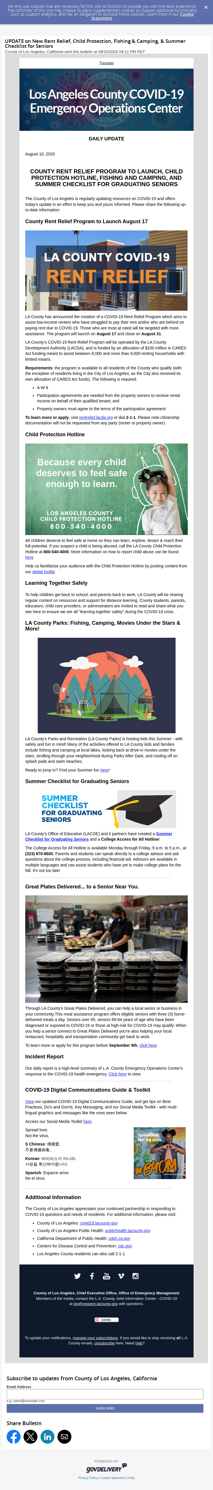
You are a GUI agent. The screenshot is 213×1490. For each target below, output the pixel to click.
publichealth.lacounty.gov (127, 1230)
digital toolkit (43, 571)
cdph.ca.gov (120, 1238)
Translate (106, 63)
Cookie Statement (112, 1478)
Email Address (19, 1387)
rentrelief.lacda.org (96, 417)
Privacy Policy (88, 1478)
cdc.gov (125, 1246)
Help (131, 1478)
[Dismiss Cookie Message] (205, 5)
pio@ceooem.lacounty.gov (95, 1304)
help (139, 1343)
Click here (118, 1074)
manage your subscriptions (95, 1338)
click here (148, 1045)
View (29, 1101)
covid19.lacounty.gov (99, 1223)
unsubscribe (104, 1343)
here (29, 557)
